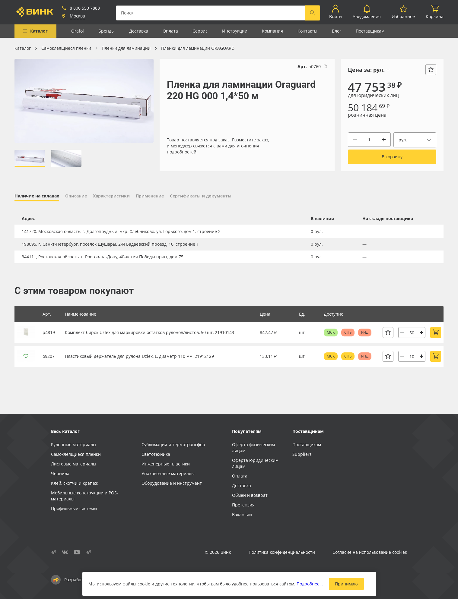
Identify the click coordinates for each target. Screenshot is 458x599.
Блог (336, 31)
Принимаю (346, 584)
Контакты (307, 31)
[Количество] (369, 139)
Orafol (77, 31)
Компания (272, 31)
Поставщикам (370, 31)
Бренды (106, 31)
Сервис (200, 31)
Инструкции (234, 31)
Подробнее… (310, 584)
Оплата (170, 31)
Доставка (138, 31)
